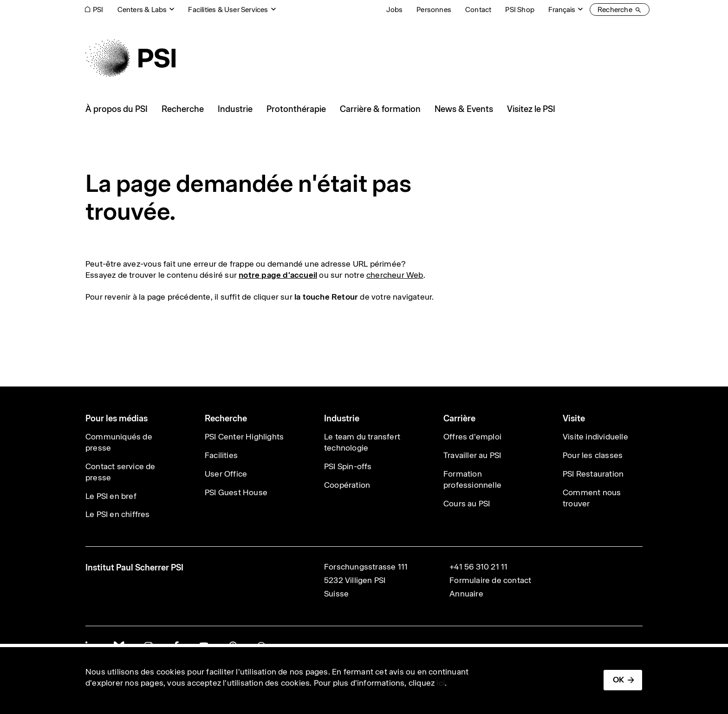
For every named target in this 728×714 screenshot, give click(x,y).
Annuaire (466, 593)
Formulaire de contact (490, 580)
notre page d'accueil (278, 275)
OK (618, 679)
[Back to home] (130, 58)
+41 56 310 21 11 (478, 566)
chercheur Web (394, 275)
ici (440, 683)
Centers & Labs (142, 9)
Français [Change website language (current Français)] (561, 9)
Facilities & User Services (228, 9)
